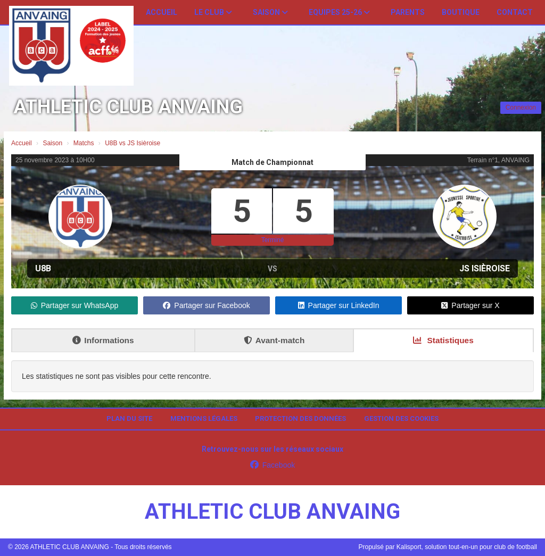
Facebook (272, 465)
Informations (103, 340)
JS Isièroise (484, 268)
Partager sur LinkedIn (338, 305)
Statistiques (443, 340)
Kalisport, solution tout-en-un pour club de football (467, 547)
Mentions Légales (203, 418)
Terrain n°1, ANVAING (498, 160)
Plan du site (129, 418)
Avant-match (274, 340)
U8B (43, 268)
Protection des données (300, 418)
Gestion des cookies (401, 418)
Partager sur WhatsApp (75, 305)
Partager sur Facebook (206, 305)
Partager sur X (470, 305)
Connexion (521, 107)
